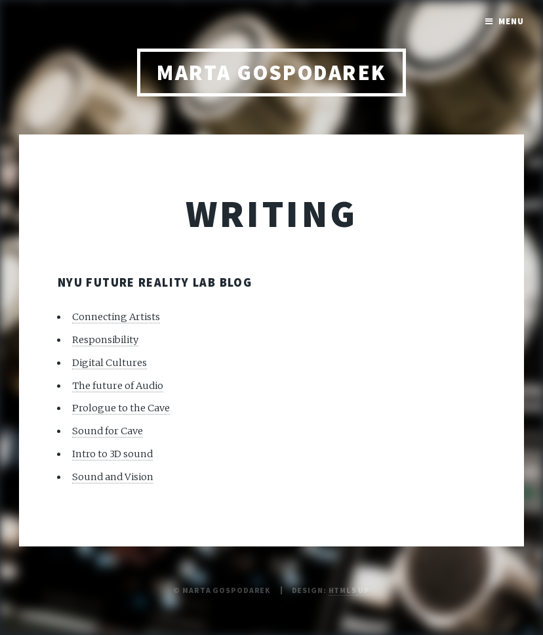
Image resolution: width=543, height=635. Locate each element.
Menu (511, 21)
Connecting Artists (116, 317)
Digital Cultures (109, 363)
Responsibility (105, 340)
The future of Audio (117, 386)
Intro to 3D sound (112, 454)
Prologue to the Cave (121, 408)
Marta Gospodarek (271, 72)
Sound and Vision (112, 477)
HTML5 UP (349, 590)
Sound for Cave (107, 431)
